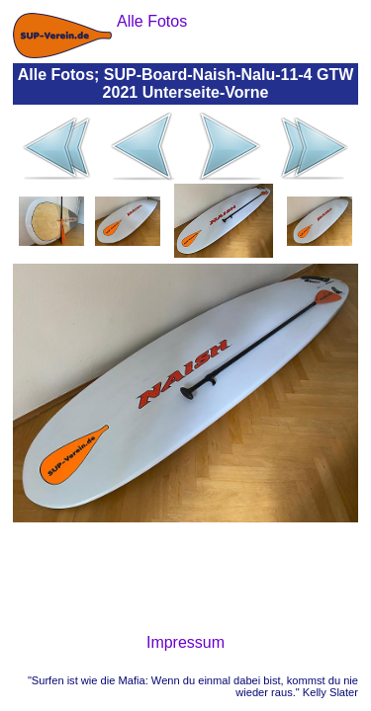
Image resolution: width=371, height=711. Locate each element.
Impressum (185, 642)
